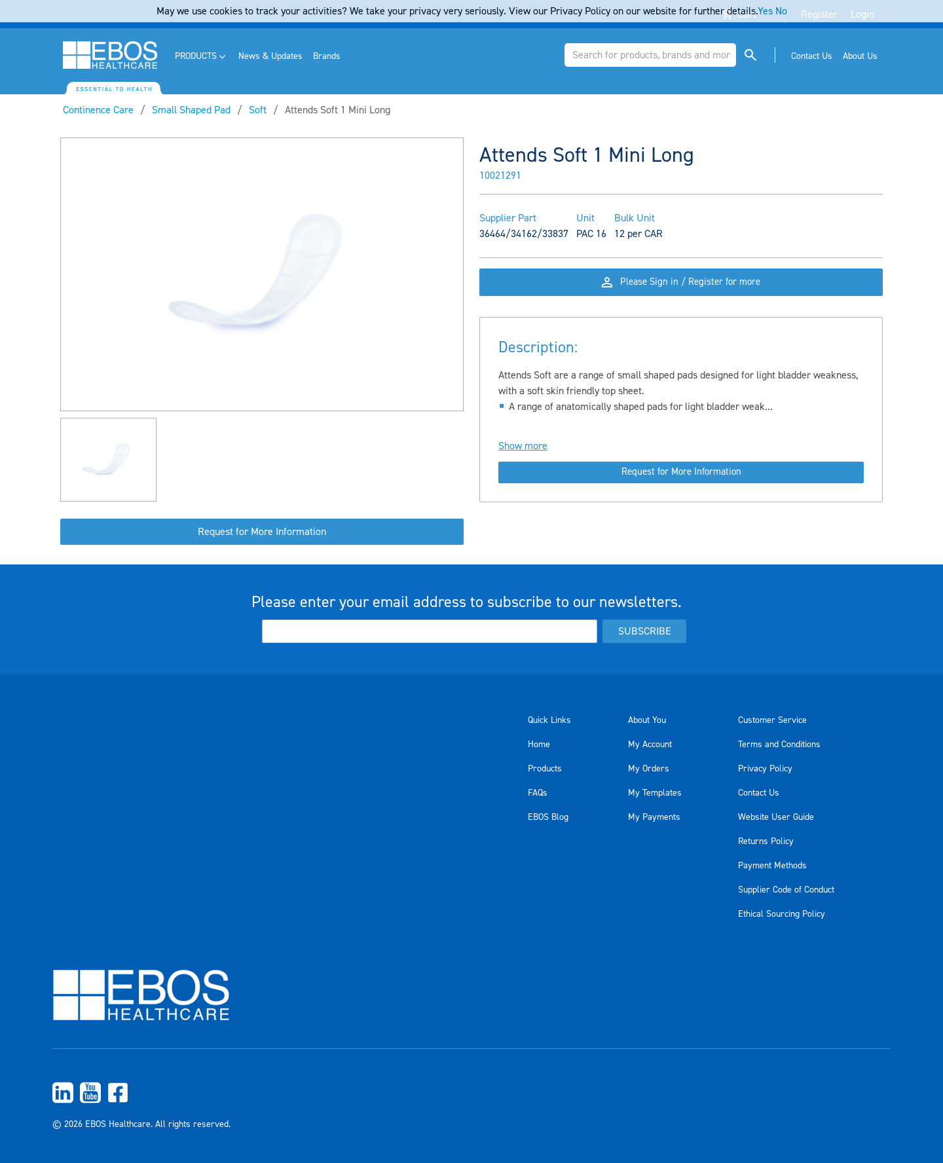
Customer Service (772, 720)
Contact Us (758, 793)
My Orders (648, 769)
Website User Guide (776, 817)
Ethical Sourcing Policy (781, 914)
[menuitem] (201, 56)
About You (647, 720)
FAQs (537, 793)
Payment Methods (772, 866)
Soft (258, 110)
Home (539, 744)
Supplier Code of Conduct (786, 890)
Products (545, 769)
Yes (765, 11)
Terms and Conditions (779, 744)
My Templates (655, 793)
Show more (522, 460)
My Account (650, 744)
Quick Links (549, 720)
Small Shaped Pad (191, 110)
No (781, 11)
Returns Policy (766, 841)
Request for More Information (262, 531)
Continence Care (98, 110)
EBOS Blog (548, 817)
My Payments (654, 817)
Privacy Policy (765, 769)
